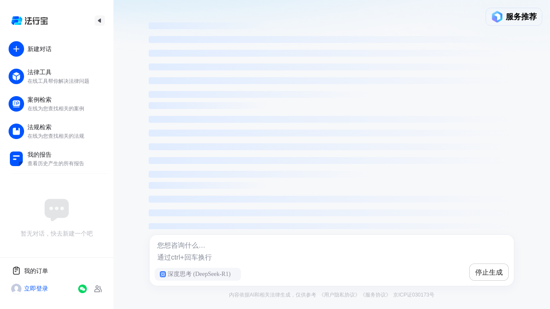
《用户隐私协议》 (339, 295)
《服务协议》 (375, 295)
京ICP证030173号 (413, 295)
